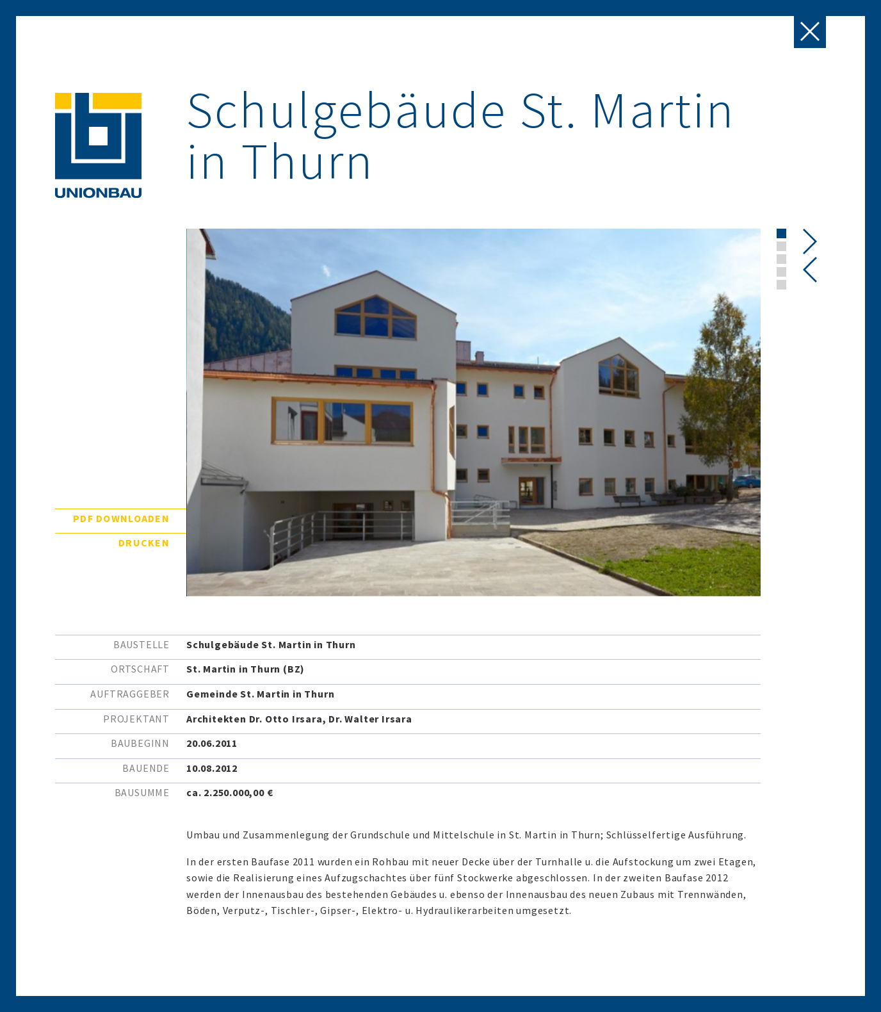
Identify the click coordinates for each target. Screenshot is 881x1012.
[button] (781, 233)
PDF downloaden (121, 518)
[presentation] (810, 269)
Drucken (144, 542)
